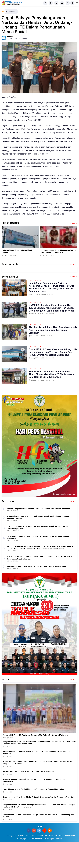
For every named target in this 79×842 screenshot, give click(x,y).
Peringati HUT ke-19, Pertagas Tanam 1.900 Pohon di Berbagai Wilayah (35, 735)
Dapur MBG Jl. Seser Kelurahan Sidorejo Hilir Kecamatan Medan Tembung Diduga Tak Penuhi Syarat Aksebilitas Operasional (53, 352)
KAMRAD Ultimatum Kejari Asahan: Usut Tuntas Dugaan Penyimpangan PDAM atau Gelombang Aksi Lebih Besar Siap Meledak (51, 308)
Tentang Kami (11, 836)
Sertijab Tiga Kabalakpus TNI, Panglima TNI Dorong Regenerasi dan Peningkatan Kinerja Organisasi (19, 252)
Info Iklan (30, 836)
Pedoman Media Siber (44, 836)
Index (73, 223)
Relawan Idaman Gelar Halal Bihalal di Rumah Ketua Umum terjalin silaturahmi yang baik (38, 797)
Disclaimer (59, 836)
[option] (20, 243)
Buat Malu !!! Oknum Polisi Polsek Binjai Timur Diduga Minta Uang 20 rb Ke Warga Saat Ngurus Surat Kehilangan (51, 374)
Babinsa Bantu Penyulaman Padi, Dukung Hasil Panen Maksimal (28, 771)
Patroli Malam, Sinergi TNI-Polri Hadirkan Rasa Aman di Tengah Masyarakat (33, 789)
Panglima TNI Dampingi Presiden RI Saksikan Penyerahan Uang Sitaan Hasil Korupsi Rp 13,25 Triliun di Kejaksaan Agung (57, 252)
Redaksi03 (11, 37)
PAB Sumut (10, 11)
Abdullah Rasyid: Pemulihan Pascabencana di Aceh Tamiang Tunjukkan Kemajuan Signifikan (53, 330)
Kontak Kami (70, 836)
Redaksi (21, 836)
